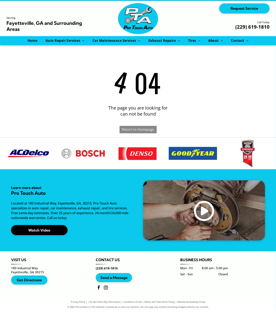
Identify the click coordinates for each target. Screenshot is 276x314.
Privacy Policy (78, 304)
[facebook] (99, 290)
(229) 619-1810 (252, 26)
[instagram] (106, 290)
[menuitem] (33, 40)
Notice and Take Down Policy (159, 304)
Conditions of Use (132, 304)
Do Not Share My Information (105, 304)
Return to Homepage (138, 129)
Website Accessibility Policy (191, 304)
